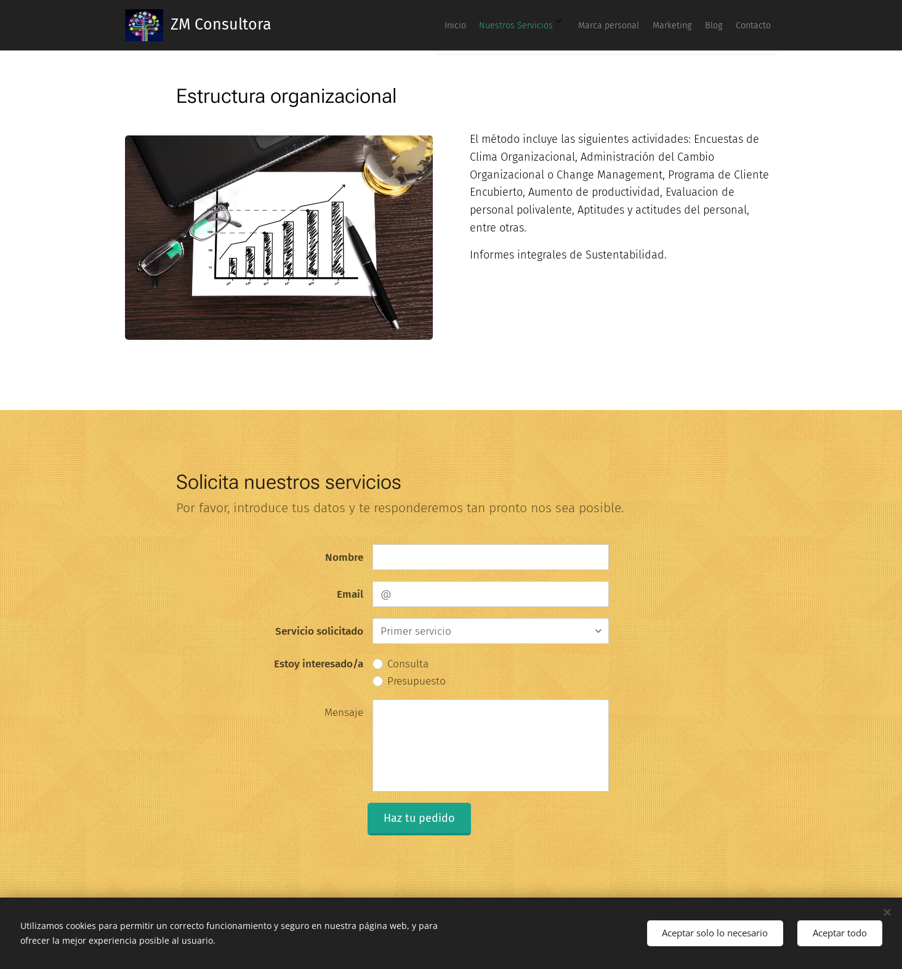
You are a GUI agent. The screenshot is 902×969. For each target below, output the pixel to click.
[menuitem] (647, 25)
